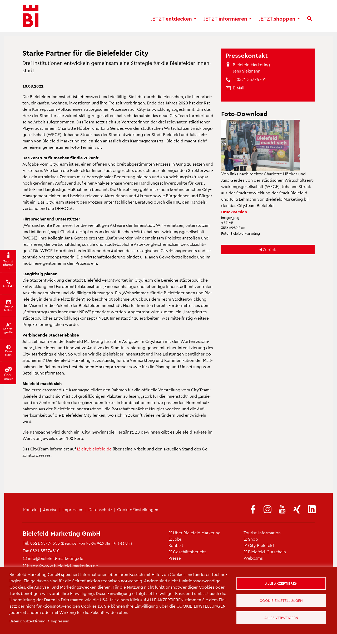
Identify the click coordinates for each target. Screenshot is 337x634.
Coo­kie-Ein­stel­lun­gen (137, 509)
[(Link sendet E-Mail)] (238, 88)
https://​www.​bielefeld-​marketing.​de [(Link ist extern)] (60, 565)
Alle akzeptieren (281, 583)
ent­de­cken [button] (174, 18)
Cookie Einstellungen (281, 600)
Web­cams (253, 557)
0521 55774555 (45, 542)
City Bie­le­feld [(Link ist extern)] (259, 545)
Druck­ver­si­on (234, 211)
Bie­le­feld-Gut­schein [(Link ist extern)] (265, 551)
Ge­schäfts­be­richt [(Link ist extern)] (187, 551)
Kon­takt (30, 509)
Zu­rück (269, 249)
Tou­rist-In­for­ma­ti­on (262, 532)
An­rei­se (50, 509)
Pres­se (174, 557)
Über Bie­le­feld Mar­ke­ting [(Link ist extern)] (194, 532)
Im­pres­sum (72, 509)
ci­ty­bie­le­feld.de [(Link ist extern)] (94, 448)
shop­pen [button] (279, 18)
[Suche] (309, 18)
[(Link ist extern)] (253, 510)
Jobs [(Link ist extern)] (175, 538)
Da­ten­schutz (100, 509)
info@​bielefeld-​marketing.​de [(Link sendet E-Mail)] (53, 558)
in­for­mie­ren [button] (228, 18)
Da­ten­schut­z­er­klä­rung (27, 621)
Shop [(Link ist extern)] (251, 538)
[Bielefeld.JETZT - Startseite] (30, 16)
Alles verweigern (281, 617)
